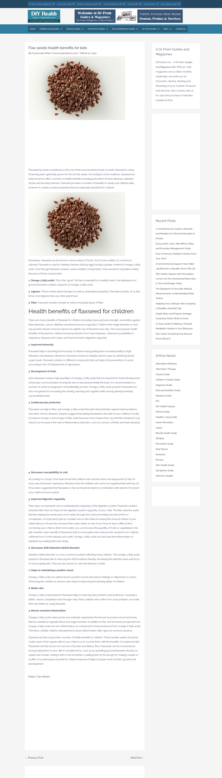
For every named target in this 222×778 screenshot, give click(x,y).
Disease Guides (73, 27)
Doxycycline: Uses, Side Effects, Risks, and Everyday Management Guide (174, 247)
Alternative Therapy (166, 376)
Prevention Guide (165, 451)
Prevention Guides (94, 27)
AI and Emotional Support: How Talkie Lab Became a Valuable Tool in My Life (176, 272)
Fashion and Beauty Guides (83, 3)
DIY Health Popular (166, 414)
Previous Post (34, 756)
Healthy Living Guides (50, 27)
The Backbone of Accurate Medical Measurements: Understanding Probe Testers (175, 301)
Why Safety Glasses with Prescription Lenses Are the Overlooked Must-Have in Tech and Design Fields (176, 286)
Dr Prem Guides (145, 27)
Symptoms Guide (165, 478)
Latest (159, 435)
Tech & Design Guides (157, 3)
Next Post (137, 756)
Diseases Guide (164, 403)
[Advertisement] (85, 144)
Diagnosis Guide (164, 392)
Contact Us (173, 27)
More (160, 27)
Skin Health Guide (165, 473)
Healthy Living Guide (167, 424)
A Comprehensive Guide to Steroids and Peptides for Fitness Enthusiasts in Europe (175, 232)
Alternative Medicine (167, 371)
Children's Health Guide (168, 387)
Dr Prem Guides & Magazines (40, 3)
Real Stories (162, 457)
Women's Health (165, 483)
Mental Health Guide (167, 441)
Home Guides (124, 3)
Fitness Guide (163, 419)
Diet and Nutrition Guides (120, 27)
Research (161, 462)
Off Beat (160, 446)
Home (32, 27)
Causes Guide (163, 382)
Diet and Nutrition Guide (169, 398)
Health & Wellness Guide (106, 3)
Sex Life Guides (139, 3)
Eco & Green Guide (62, 3)
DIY (157, 408)
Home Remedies (165, 430)
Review (160, 467)
